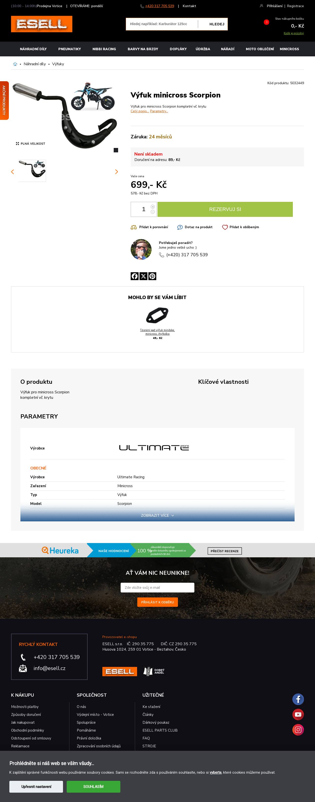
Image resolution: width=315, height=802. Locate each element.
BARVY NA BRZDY (143, 49)
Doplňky (178, 49)
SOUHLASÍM (93, 787)
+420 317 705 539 (159, 6)
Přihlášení (275, 6)
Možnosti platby (25, 706)
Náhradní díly (33, 49)
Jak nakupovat (23, 722)
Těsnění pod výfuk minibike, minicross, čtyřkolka (157, 332)
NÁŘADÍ (227, 49)
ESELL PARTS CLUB (160, 730)
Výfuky (58, 64)
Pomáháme (86, 730)
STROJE (149, 746)
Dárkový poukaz (155, 722)
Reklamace (20, 746)
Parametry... (159, 111)
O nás (81, 706)
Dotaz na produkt (199, 227)
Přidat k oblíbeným (244, 227)
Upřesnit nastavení (36, 787)
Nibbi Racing (104, 49)
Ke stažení (151, 706)
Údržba (203, 49)
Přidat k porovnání (153, 227)
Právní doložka (89, 738)
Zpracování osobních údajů (99, 746)
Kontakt (189, 6)
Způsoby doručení (26, 714)
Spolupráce (86, 722)
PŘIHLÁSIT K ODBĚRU (157, 602)
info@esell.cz (49, 668)
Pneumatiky (69, 49)
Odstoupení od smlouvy (31, 738)
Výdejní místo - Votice (95, 714)
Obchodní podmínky (27, 730)
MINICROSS (289, 49)
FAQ (146, 738)
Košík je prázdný (294, 33)
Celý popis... (140, 111)
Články (148, 714)
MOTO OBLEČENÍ (260, 49)
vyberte (215, 772)
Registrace (295, 6)
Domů (15, 64)
